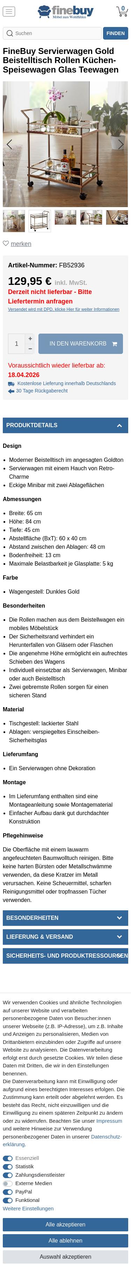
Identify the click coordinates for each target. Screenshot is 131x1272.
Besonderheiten (32, 918)
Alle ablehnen (65, 1241)
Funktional (27, 1200)
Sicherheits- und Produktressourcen (67, 956)
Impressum (109, 1121)
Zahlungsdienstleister (40, 1175)
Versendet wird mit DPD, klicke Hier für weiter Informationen (63, 309)
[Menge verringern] (30, 349)
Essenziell (27, 1158)
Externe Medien (33, 1183)
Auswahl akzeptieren (66, 1257)
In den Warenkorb (83, 343)
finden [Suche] (116, 33)
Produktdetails (31, 425)
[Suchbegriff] (52, 33)
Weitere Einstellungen (28, 1208)
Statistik (24, 1166)
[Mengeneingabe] (16, 344)
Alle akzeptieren (66, 1224)
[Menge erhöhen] (30, 339)
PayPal (23, 1192)
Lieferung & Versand (39, 937)
